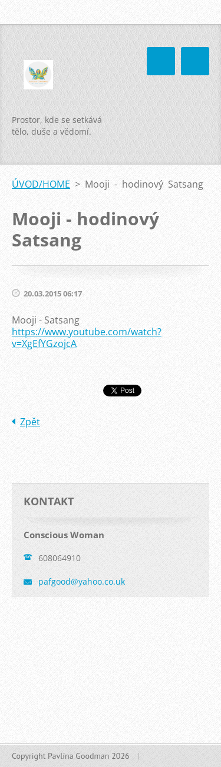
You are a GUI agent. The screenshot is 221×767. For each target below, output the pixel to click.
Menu (195, 61)
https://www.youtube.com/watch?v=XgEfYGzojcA (86, 337)
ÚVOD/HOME (41, 184)
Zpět (30, 421)
